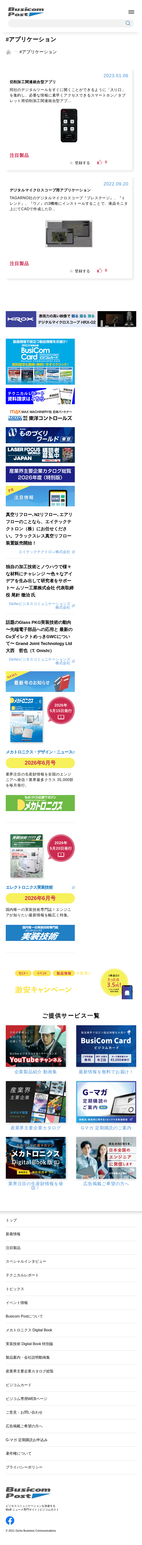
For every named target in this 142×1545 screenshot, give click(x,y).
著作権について (19, 1453)
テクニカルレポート (22, 1275)
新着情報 (13, 1234)
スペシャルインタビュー (26, 1261)
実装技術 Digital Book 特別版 (29, 1344)
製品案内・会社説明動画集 (28, 1357)
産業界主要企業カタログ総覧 (30, 1371)
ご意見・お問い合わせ (24, 1412)
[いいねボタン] (99, 162)
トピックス (15, 1289)
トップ (11, 1220)
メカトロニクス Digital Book (29, 1330)
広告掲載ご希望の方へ (24, 1426)
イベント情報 (17, 1303)
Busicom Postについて (24, 1316)
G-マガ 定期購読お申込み (27, 1440)
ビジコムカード (19, 1385)
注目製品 (13, 1248)
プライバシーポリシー (24, 1467)
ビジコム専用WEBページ (26, 1399)
